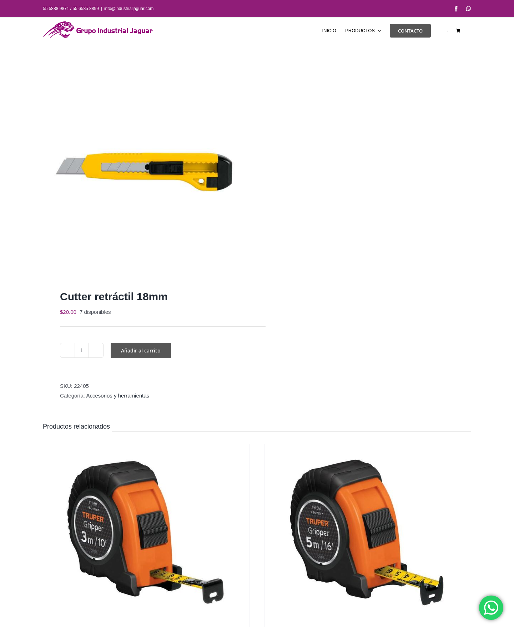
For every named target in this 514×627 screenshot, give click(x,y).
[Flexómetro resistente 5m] (367, 533)
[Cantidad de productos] (82, 350)
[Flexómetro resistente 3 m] (146, 533)
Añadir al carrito (141, 350)
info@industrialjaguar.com (128, 8)
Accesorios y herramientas (117, 396)
